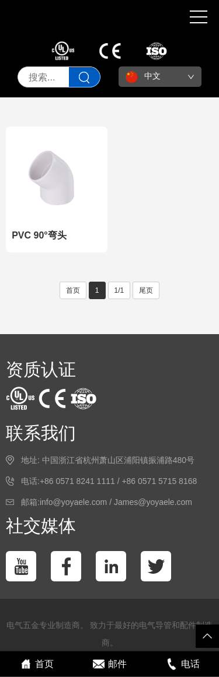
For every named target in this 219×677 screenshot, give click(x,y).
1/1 (119, 290)
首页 (73, 290)
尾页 (146, 290)
